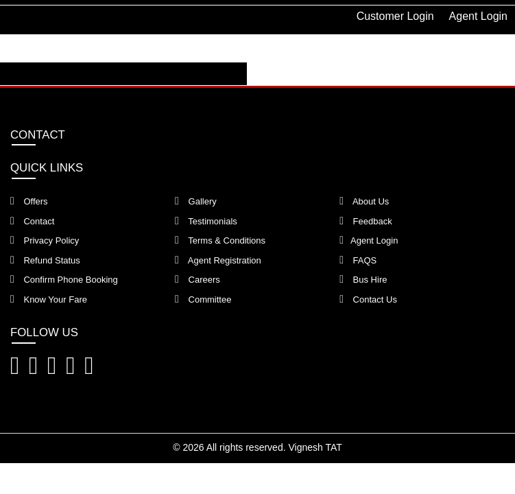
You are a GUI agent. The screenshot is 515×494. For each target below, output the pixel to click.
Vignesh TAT (315, 447)
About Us (364, 201)
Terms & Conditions (220, 240)
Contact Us (368, 299)
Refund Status (45, 260)
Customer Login (395, 16)
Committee (203, 299)
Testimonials (206, 220)
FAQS (357, 260)
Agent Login (478, 16)
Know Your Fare (48, 299)
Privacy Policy (44, 240)
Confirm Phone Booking (64, 279)
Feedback (365, 220)
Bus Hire (363, 279)
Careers (197, 279)
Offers (29, 201)
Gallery (196, 201)
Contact (32, 220)
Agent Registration (218, 260)
